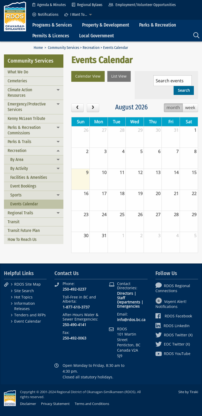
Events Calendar (24, 203)
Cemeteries (17, 80)
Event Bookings (23, 186)
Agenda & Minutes (49, 5)
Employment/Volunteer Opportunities (141, 5)
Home (38, 47)
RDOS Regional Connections (172, 288)
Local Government (96, 36)
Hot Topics (23, 297)
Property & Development (105, 25)
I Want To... (75, 14)
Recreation (91, 47)
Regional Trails (20, 212)
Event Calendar (27, 321)
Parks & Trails (19, 141)
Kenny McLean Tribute (26, 118)
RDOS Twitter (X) (174, 334)
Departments (128, 302)
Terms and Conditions (92, 403)
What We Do (18, 71)
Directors (125, 293)
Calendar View (87, 76)
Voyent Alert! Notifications (170, 304)
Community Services (63, 47)
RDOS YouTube (172, 353)
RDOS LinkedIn (172, 325)
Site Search (24, 290)
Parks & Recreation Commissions (24, 130)
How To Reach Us (22, 239)
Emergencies (128, 306)
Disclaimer (28, 403)
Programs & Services (52, 25)
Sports (16, 194)
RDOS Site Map (27, 284)
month (173, 107)
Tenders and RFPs (30, 314)
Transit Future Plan (24, 230)
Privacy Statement (55, 403)
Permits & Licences (50, 36)
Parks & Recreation (157, 25)
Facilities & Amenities (28, 177)
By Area (16, 159)
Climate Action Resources (20, 92)
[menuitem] (49, 5)
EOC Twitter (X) (172, 344)
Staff (121, 297)
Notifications (45, 14)
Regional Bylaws (87, 5)
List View (119, 76)
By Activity (19, 168)
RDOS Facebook (173, 315)
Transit (13, 221)
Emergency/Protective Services (27, 107)
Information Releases (24, 306)
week (190, 107)
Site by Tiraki (188, 391)
